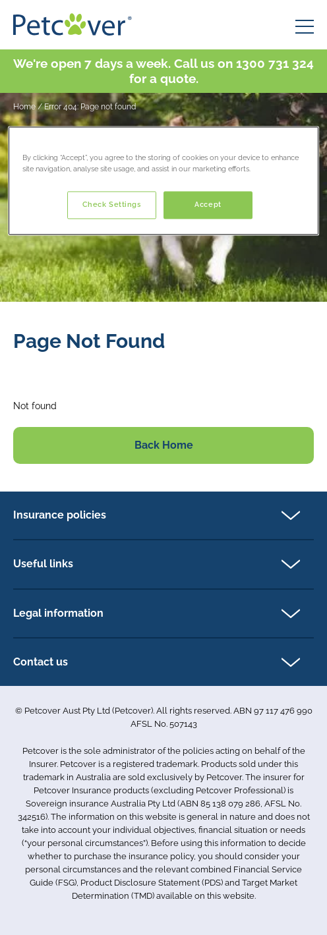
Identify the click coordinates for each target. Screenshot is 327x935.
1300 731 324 (275, 63)
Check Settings (111, 204)
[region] (163, 180)
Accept (207, 204)
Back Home (163, 445)
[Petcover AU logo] (72, 24)
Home (24, 106)
